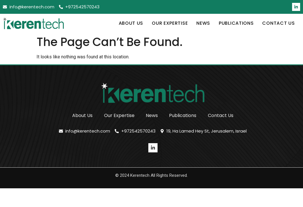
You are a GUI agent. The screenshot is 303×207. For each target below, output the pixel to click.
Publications (236, 23)
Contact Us (278, 23)
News (203, 23)
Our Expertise (170, 23)
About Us (131, 23)
